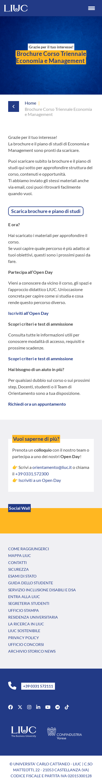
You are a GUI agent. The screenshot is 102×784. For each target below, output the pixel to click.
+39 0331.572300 (32, 473)
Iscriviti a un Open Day (39, 480)
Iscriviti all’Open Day (28, 313)
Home (30, 102)
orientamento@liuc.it (52, 467)
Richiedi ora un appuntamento (37, 403)
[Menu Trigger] (91, 8)
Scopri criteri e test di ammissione (40, 358)
